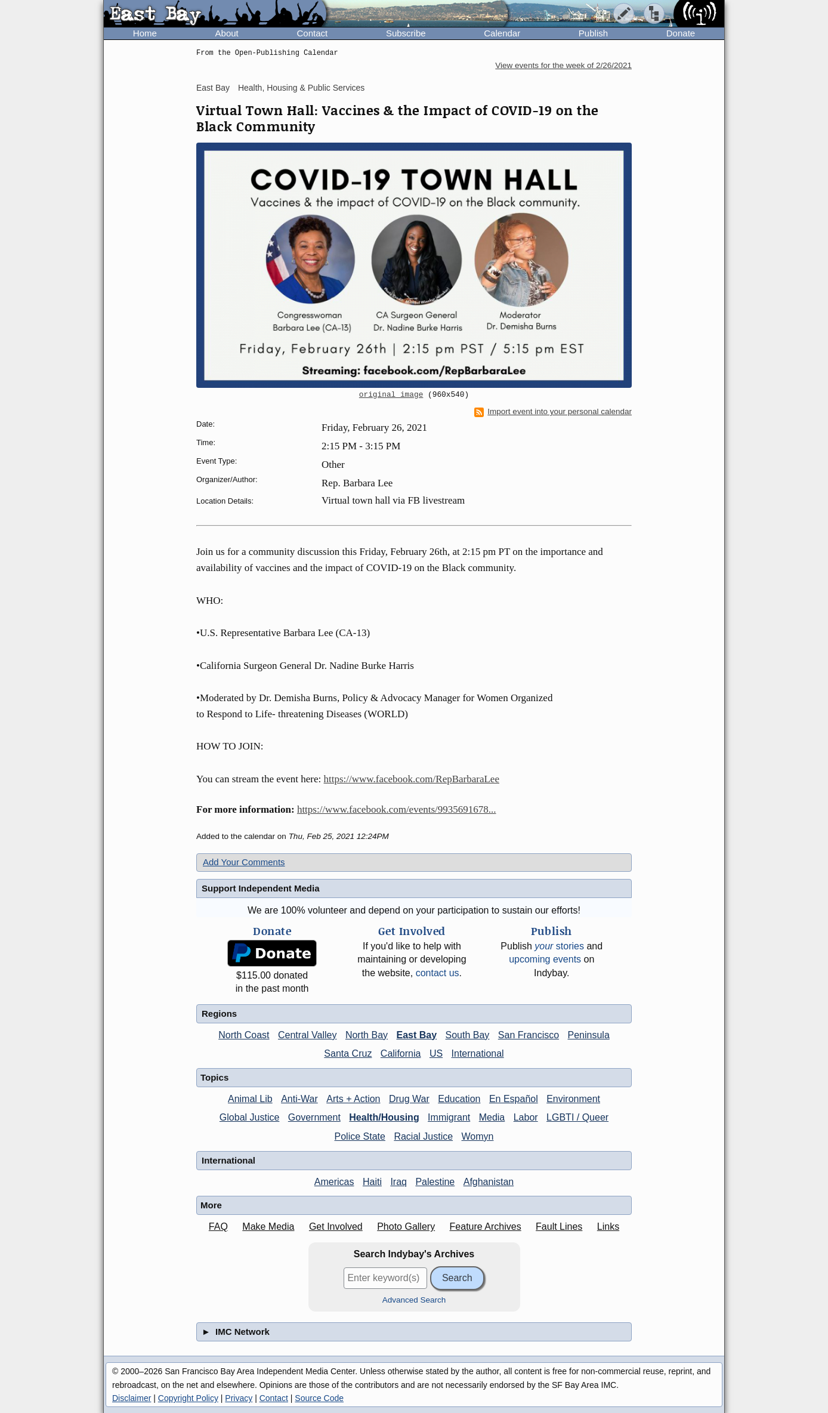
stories (559, 946)
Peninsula (589, 1035)
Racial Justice (423, 1136)
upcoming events (545, 959)
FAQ (218, 1226)
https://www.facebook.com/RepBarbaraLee (411, 779)
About (227, 33)
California (401, 1053)
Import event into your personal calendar (553, 412)
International (478, 1053)
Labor (526, 1117)
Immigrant (449, 1117)
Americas (334, 1182)
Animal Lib (250, 1099)
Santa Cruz (348, 1053)
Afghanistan (489, 1182)
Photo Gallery (406, 1226)
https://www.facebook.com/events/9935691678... (396, 809)
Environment (573, 1099)
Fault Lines (559, 1226)
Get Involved (336, 1226)
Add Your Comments (244, 862)
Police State (360, 1136)
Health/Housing (384, 1117)
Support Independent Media (261, 888)
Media (492, 1117)
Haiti (372, 1182)
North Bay (366, 1035)
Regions (219, 1013)
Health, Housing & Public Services (301, 87)
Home (145, 33)
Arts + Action (353, 1099)
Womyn (478, 1136)
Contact (312, 33)
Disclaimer (131, 1398)
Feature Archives (485, 1226)
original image (391, 395)
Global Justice (250, 1117)
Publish (593, 33)
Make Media (268, 1226)
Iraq (398, 1182)
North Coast (243, 1035)
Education (459, 1099)
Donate (680, 33)
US (436, 1053)
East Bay (213, 87)
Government (314, 1117)
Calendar (502, 33)
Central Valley (307, 1035)
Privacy (238, 1398)
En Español (513, 1099)
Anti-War (299, 1099)
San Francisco (528, 1035)
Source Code (319, 1398)
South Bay (468, 1035)
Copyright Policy (188, 1398)
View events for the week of (563, 65)
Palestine (435, 1182)
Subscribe (406, 33)
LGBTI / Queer (577, 1117)
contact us (437, 973)
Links (608, 1226)
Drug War (409, 1099)
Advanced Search (414, 1299)
